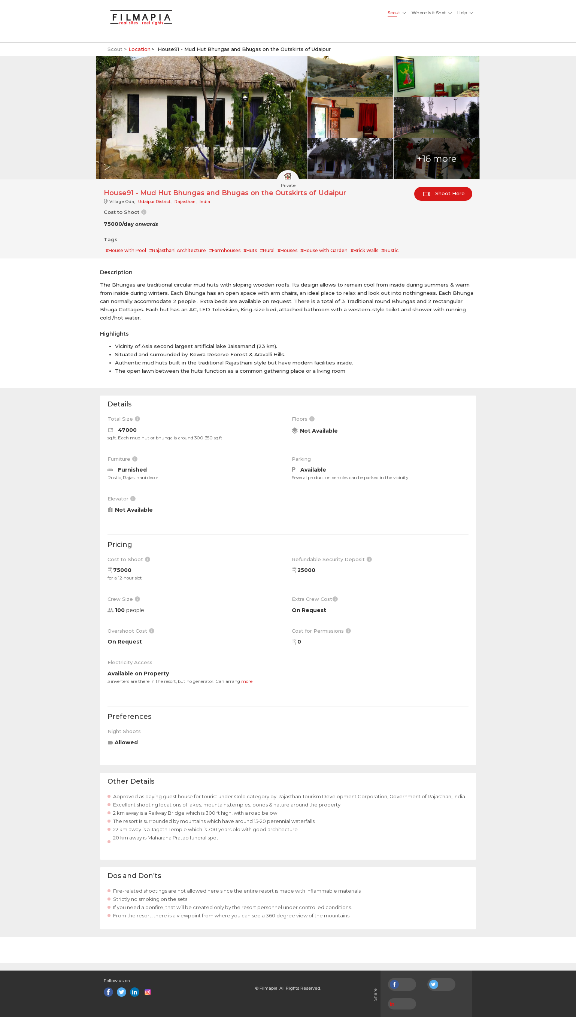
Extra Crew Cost (315, 599)
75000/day (131, 224)
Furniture (122, 459)
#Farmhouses (224, 250)
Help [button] (462, 12)
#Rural (267, 250)
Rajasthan (185, 201)
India (205, 201)
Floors (303, 419)
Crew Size (123, 599)
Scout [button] (394, 12)
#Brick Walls (364, 250)
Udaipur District (154, 201)
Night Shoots (124, 731)
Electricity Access (129, 662)
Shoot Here (444, 193)
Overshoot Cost (130, 631)
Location (139, 49)
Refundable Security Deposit (332, 559)
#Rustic (389, 250)
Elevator (121, 499)
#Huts (250, 250)
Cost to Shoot (128, 559)
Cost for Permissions (321, 631)
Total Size (123, 419)
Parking (301, 459)
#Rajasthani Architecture (177, 250)
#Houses (287, 250)
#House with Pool (126, 250)
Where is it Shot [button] (429, 12)
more (246, 681)
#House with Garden (324, 250)
